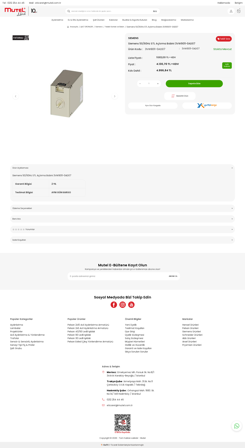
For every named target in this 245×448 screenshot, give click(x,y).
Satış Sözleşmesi (134, 338)
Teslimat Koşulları (134, 328)
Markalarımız (187, 20)
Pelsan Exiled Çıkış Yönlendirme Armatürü (90, 341)
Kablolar (113, 20)
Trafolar (14, 338)
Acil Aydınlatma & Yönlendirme (27, 334)
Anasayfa (72, 27)
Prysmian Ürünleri (191, 345)
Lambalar (15, 328)
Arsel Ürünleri (189, 341)
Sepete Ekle (194, 83)
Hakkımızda (224, 2)
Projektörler (16, 331)
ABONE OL (173, 276)
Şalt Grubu (16, 348)
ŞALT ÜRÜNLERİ (86, 27)
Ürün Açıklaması (122, 167)
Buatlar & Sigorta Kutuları (134, 20)
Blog (154, 20)
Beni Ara (122, 218)
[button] (16, 96)
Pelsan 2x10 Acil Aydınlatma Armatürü (88, 324)
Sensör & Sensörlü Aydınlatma (27, 341)
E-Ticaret (113, 445)
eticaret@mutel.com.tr (45, 2)
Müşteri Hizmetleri (135, 341)
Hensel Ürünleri (190, 324)
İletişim (239, 2)
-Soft (105, 445)
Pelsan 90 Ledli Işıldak (79, 334)
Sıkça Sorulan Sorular (136, 351)
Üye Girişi (130, 331)
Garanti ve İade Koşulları (138, 348)
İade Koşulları (122, 240)
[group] (65, 93)
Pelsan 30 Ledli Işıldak (79, 338)
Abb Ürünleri (189, 338)
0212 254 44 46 (13, 2)
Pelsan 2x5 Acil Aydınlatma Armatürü (88, 328)
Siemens (99, 27)
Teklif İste (224, 38)
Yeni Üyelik (131, 324)
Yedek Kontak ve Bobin (114, 27)
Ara (155, 11)
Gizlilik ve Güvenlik (135, 345)
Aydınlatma (57, 20)
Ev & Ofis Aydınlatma (78, 20)
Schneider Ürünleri (192, 334)
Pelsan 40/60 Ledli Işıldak (81, 331)
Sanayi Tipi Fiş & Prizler (22, 345)
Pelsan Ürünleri (190, 328)
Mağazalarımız (168, 20)
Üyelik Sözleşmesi (134, 334)
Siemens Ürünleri (191, 331)
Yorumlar (122, 229)
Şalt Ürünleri (98, 20)
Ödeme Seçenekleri (122, 208)
